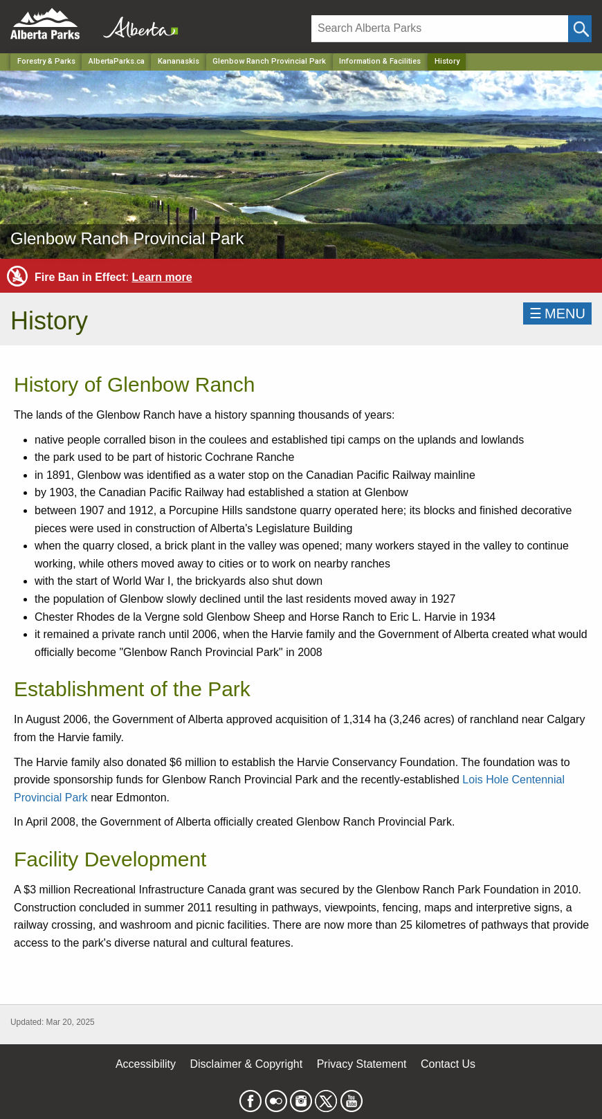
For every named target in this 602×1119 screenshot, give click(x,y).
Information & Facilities (380, 61)
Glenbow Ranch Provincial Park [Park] (269, 61)
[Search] (439, 28)
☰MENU (557, 313)
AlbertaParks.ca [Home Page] (117, 61)
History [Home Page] (447, 61)
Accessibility (146, 1064)
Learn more (161, 277)
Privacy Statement (362, 1064)
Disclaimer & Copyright (246, 1064)
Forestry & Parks (46, 61)
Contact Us (448, 1064)
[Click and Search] (580, 28)
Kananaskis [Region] (178, 61)
